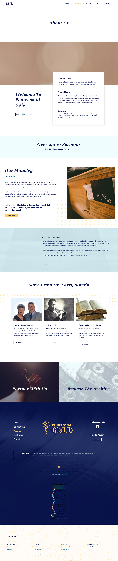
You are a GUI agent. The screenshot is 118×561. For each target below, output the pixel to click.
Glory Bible (10, 546)
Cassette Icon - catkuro (66, 546)
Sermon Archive (67, 3)
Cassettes (9, 549)
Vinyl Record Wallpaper (39, 554)
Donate (107, 3)
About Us (78, 3)
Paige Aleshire (90, 546)
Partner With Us (29, 389)
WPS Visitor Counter (62, 518)
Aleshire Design (63, 474)
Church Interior (37, 549)
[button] (11, 215)
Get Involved (87, 3)
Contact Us (97, 3)
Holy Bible (36, 546)
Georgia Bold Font (65, 549)
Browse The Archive (88, 389)
